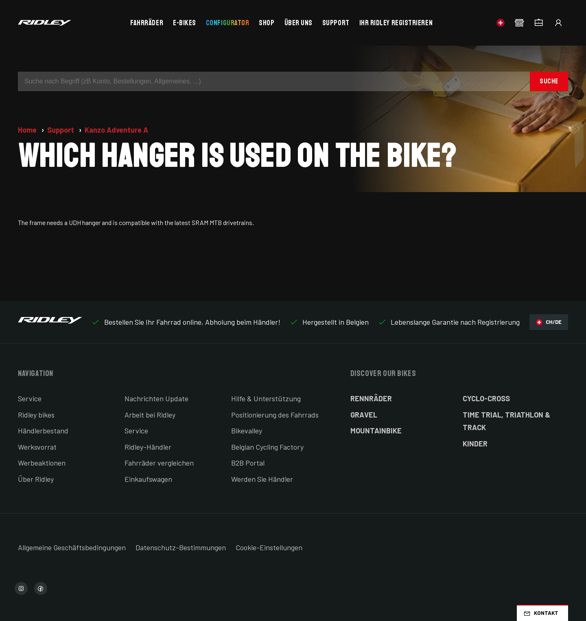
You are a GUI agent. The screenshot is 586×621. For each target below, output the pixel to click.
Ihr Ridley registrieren (396, 22)
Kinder (475, 443)
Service (30, 398)
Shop (266, 22)
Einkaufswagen (148, 478)
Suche (549, 81)
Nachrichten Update (156, 398)
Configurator (227, 22)
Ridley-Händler (148, 446)
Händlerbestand (43, 430)
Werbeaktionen (42, 462)
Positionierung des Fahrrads (275, 414)
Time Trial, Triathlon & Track (506, 421)
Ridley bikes (36, 414)
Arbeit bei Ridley (150, 414)
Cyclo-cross (486, 398)
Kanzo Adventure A (116, 129)
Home (28, 129)
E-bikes (184, 22)
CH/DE (549, 322)
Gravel (363, 414)
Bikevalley (246, 430)
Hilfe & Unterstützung (266, 398)
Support (336, 22)
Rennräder (371, 398)
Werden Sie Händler (262, 478)
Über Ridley (36, 478)
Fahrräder (146, 22)
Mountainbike (376, 430)
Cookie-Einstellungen (269, 547)
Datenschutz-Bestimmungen (181, 547)
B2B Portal (248, 462)
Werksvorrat (37, 446)
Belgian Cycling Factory (267, 446)
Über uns (298, 22)
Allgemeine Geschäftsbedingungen (72, 547)
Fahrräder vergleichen (159, 462)
